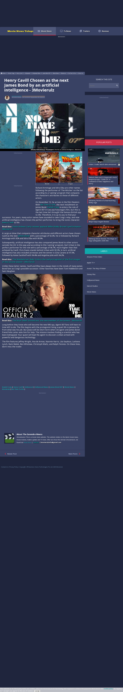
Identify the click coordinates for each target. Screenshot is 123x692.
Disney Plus (91, 274)
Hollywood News (93, 280)
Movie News (91, 292)
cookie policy (108, 689)
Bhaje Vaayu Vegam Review (99, 222)
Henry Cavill (7, 222)
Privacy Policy (13, 467)
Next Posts (74, 454)
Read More (27, 442)
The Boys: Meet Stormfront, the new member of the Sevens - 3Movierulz (47, 320)
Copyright (22, 467)
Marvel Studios (92, 286)
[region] (61, 13)
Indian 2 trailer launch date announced (102, 164)
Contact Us (4, 467)
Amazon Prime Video (94, 257)
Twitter (36, 442)
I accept (37, 691)
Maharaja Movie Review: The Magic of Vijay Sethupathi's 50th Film (102, 240)
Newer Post (10, 454)
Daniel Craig (53, 207)
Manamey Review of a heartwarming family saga (102, 201)
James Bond (23, 236)
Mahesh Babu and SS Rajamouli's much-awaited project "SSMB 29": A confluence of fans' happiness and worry (103, 180)
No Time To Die (47, 204)
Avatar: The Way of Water (96, 268)
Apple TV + (91, 263)
